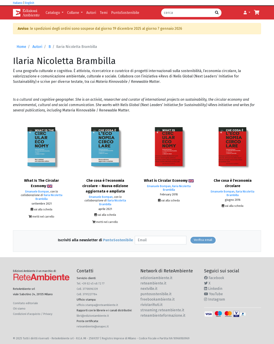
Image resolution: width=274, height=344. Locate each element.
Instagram (214, 299)
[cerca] (186, 13)
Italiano (18, 2)
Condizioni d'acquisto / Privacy (32, 314)
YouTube (213, 294)
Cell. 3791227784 (87, 294)
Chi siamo (19, 308)
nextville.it (148, 288)
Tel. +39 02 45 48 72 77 (91, 283)
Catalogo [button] (53, 13)
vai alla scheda (41, 209)
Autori (91, 13)
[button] (247, 12)
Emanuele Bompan (37, 191)
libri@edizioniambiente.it (93, 315)
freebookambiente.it (157, 299)
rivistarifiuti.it (151, 305)
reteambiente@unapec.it (93, 326)
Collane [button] (73, 13)
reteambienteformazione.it (162, 315)
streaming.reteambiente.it (162, 310)
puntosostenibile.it (155, 294)
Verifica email (203, 240)
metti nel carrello (41, 216)
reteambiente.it (153, 283)
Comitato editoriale (25, 303)
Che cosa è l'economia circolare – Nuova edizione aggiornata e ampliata (105, 185)
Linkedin (213, 288)
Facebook (214, 278)
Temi (103, 13)
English (29, 2)
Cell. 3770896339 (87, 289)
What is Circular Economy (169, 180)
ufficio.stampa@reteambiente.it (97, 305)
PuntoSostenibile (125, 13)
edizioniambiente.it (156, 278)
